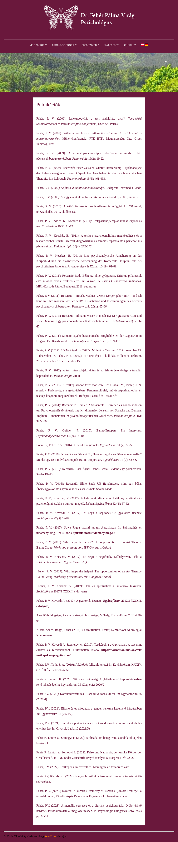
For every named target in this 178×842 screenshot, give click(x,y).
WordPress (50, 836)
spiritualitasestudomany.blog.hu (94, 533)
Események (89, 45)
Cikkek (129, 45)
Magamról (37, 45)
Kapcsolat (111, 45)
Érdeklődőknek (63, 45)
